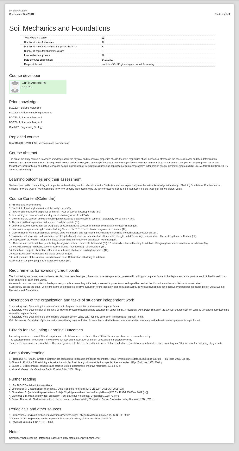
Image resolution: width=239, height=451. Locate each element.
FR (25, 10)
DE (22, 10)
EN (14, 10)
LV (10, 10)
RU (18, 10)
